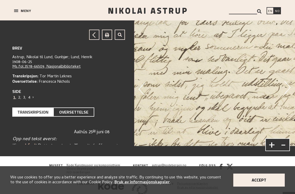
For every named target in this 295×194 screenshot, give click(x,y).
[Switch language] (270, 11)
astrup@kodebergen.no (169, 165)
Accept (259, 180)
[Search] (259, 11)
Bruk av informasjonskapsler (142, 182)
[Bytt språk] (277, 11)
